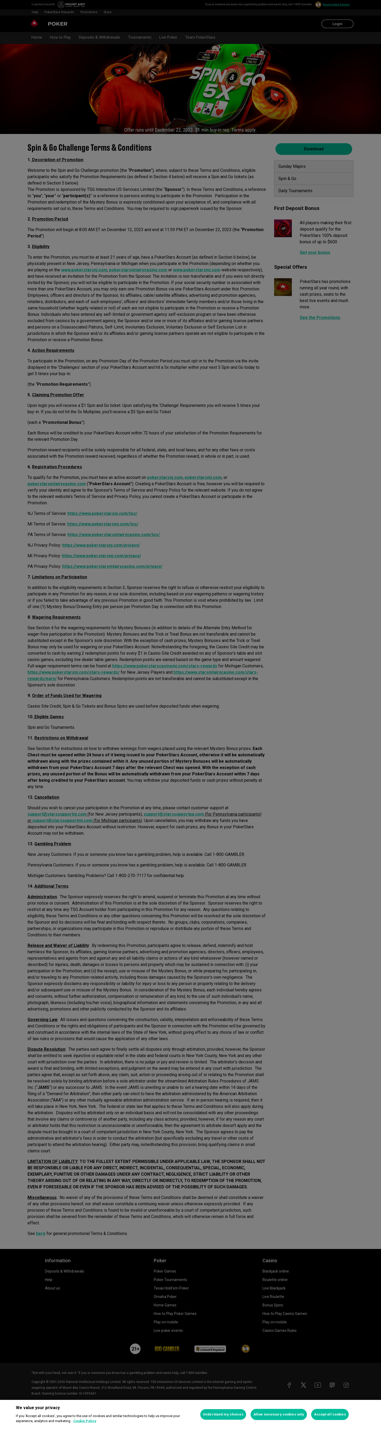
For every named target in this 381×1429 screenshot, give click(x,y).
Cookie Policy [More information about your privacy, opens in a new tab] (84, 1421)
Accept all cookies (330, 1414)
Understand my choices (223, 1414)
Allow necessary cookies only (278, 1414)
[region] (190, 1414)
